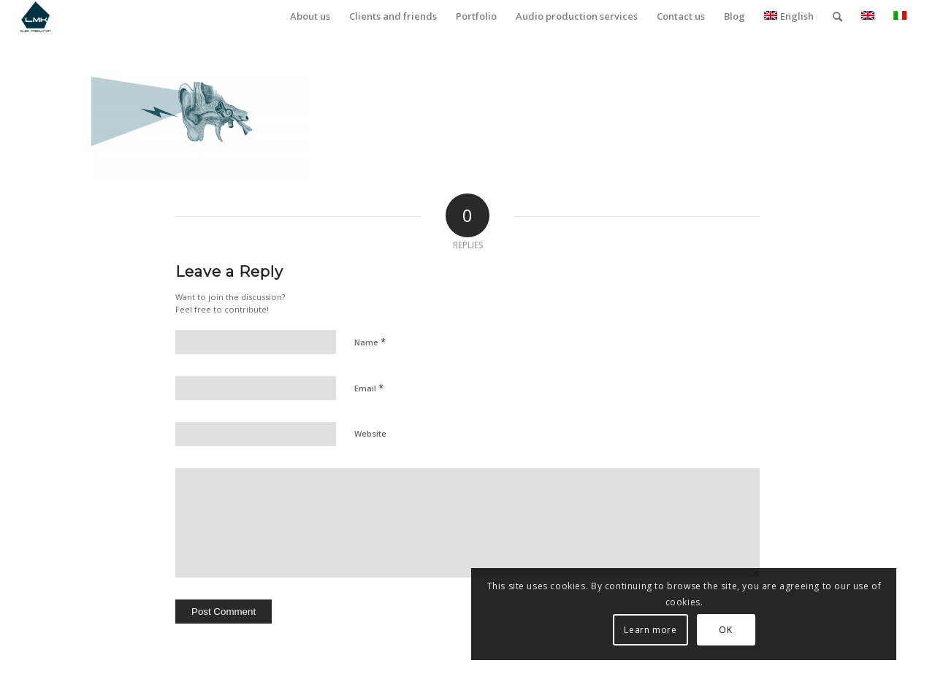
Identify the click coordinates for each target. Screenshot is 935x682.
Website (370, 433)
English (789, 16)
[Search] (837, 16)
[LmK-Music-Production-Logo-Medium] (35, 16)
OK (837, 630)
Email (368, 387)
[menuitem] (310, 16)
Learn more (762, 630)
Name (370, 341)
